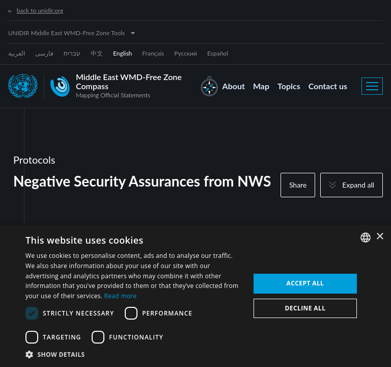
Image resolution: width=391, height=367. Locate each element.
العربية (16, 53)
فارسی (44, 53)
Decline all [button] (305, 308)
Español (217, 53)
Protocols (34, 159)
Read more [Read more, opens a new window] (120, 296)
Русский (185, 53)
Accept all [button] (305, 283)
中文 (97, 53)
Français (153, 53)
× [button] (379, 237)
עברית (72, 53)
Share (297, 184)
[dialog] (195, 296)
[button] (134, 354)
